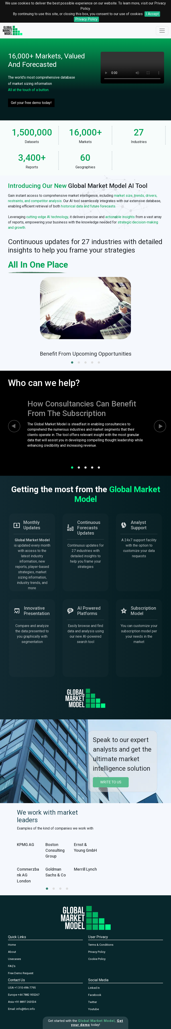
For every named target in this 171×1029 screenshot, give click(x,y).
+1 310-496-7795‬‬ (25, 987)
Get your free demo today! (31, 103)
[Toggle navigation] (162, 30)
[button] (72, 362)
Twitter (92, 1002)
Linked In (94, 987)
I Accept (152, 14)
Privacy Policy (86, 19)
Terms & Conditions (100, 944)
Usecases (14, 959)
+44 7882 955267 (28, 994)
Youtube (93, 1009)
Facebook (94, 995)
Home (12, 944)
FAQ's (11, 966)
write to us (110, 782)
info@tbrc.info (25, 1009)
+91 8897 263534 (25, 1001)
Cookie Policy (97, 959)
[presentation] (10, 426)
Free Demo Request (20, 973)
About (12, 951)
